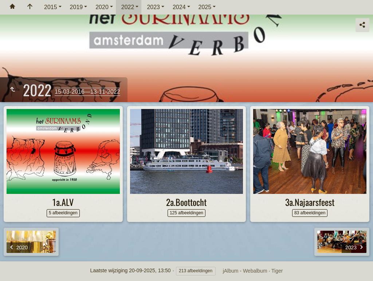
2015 (50, 7)
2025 (205, 7)
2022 (127, 7)
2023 (153, 7)
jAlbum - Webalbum (245, 271)
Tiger (277, 271)
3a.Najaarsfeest (309, 201)
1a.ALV (63, 201)
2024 (179, 7)
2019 (76, 7)
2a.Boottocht (186, 201)
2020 (102, 7)
